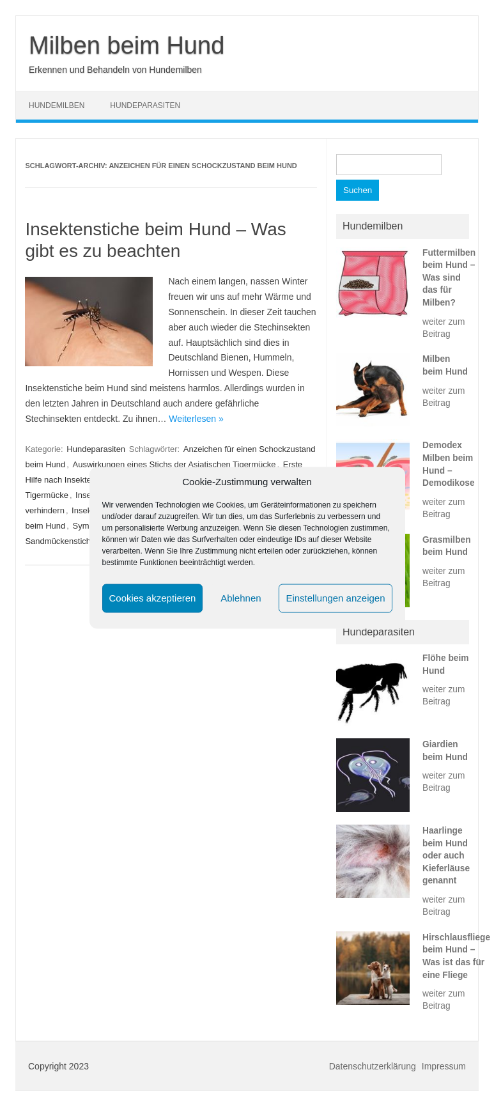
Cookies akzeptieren (152, 598)
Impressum (444, 1066)
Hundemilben (56, 105)
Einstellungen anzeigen (335, 598)
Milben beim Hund (126, 45)
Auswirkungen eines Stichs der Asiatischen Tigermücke (174, 464)
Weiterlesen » (196, 419)
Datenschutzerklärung (372, 1066)
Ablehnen (240, 598)
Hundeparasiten (145, 105)
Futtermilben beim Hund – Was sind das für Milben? (448, 277)
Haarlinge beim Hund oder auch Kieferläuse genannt (446, 855)
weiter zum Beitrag (443, 328)
